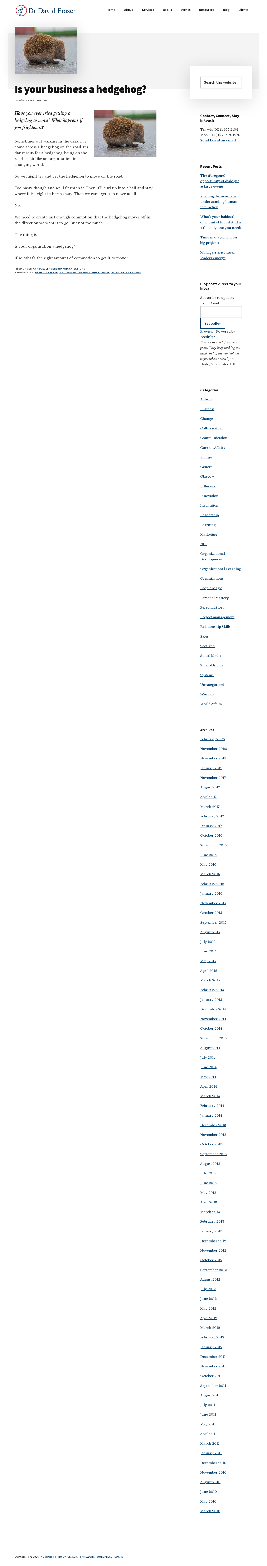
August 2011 (210, 1395)
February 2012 (212, 1337)
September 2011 (213, 1386)
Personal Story (212, 607)
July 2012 (208, 1289)
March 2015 (210, 980)
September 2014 (213, 1038)
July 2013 (208, 1173)
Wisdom (207, 694)
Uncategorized (212, 685)
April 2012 (208, 1318)
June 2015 (208, 951)
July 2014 (207, 1057)
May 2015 (208, 961)
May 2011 (208, 1424)
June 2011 (208, 1414)
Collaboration (211, 428)
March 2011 (209, 1443)
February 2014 (212, 1106)
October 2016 (211, 835)
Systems (207, 675)
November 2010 (213, 1472)
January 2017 (211, 826)
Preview (206, 331)
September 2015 (213, 922)
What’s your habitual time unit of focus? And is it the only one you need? (221, 222)
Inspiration (209, 505)
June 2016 (208, 855)
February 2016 (212, 884)
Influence (208, 486)
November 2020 (213, 749)
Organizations (74, 268)
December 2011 (212, 1357)
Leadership (54, 268)
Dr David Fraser (46, 272)
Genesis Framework (81, 1556)
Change (38, 268)
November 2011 (213, 1366)
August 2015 (210, 932)
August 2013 (210, 1164)
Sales (204, 636)
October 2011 (211, 1376)
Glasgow (207, 476)
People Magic (211, 588)
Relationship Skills (215, 627)
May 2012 (208, 1308)
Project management (217, 617)
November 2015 (213, 903)
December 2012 (213, 1241)
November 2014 (213, 1019)
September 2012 (213, 1270)
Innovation (209, 496)
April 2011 (208, 1434)
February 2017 (212, 816)
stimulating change (126, 272)
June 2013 (208, 1183)
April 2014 (208, 1086)
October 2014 (211, 1028)
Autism (206, 399)
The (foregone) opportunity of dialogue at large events (219, 181)
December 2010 (213, 1463)
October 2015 (211, 913)
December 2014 (213, 1009)
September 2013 (213, 1154)
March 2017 (210, 807)
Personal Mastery (214, 598)
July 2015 (207, 942)
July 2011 (207, 1405)
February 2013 (212, 1221)
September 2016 (213, 845)
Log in (119, 1556)
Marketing (208, 534)
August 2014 (210, 1048)
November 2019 (213, 758)
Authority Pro (51, 1556)
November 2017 (213, 778)
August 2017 (210, 787)
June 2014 (208, 1067)
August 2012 (210, 1279)
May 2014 (208, 1077)
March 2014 (210, 1096)
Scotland (207, 646)
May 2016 (208, 864)
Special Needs (211, 665)
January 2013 (211, 1231)
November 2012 (213, 1250)
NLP (203, 544)
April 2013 (208, 1202)
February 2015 (212, 990)
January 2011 (211, 1453)
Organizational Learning (220, 569)
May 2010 (208, 1501)
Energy (206, 457)
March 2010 (210, 1511)
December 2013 (213, 1125)
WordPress (105, 1556)
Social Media (210, 656)
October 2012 (211, 1260)
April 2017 (208, 797)
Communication (213, 438)
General (207, 467)
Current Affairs (212, 448)
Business (207, 409)
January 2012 (211, 1347)
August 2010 (210, 1482)
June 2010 (208, 1492)
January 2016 (211, 893)
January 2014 (211, 1115)
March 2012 (210, 1328)
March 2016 (210, 874)
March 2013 (210, 1212)
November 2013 (213, 1135)
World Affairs (211, 704)
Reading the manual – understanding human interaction (218, 201)
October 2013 (211, 1144)
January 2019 (211, 768)
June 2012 (208, 1299)
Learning (207, 525)
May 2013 (208, 1193)
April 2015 (208, 971)
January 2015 (211, 1000)
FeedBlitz (207, 337)
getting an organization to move (84, 272)
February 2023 (212, 739)
